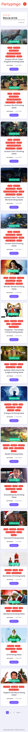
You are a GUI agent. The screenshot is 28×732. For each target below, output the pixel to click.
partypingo (10, 65)
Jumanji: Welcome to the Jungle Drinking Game (14, 371)
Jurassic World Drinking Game (14, 106)
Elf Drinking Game (14, 654)
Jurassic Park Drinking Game (14, 244)
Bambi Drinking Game (14, 454)
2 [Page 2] (10, 712)
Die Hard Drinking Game (14, 538)
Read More (14, 69)
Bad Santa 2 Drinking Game (14, 576)
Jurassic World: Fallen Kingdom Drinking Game (14, 60)
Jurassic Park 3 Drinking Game (14, 152)
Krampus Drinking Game (14, 413)
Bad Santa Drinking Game (14, 614)
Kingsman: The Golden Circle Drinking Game (14, 331)
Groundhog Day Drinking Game (14, 496)
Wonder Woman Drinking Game (14, 287)
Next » (19, 712)
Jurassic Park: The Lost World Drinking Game (14, 198)
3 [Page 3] (13, 712)
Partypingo (10, 4)
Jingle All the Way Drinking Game (14, 693)
